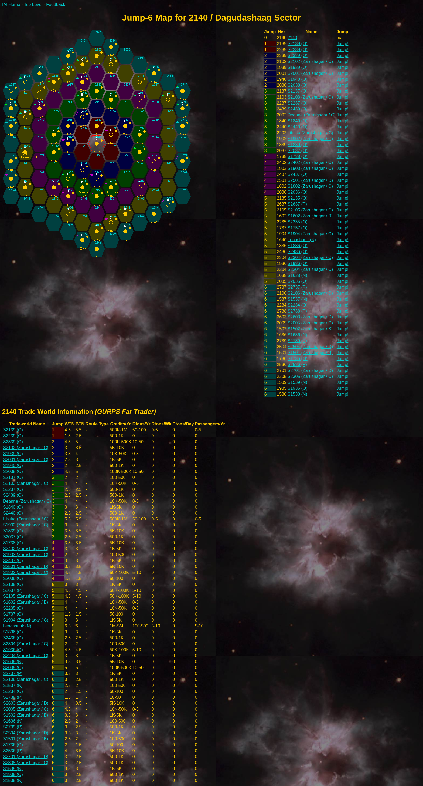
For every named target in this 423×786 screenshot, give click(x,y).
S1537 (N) (297, 299)
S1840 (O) (298, 121)
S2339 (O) (298, 55)
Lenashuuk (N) (302, 239)
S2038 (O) (298, 85)
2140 (292, 37)
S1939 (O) (298, 67)
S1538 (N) (297, 394)
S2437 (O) (298, 174)
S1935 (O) (298, 388)
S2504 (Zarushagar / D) (310, 346)
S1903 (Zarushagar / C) (310, 168)
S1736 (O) (298, 358)
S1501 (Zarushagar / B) (310, 352)
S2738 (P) (297, 311)
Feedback (55, 4)
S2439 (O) (298, 109)
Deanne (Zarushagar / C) (312, 115)
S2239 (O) (298, 49)
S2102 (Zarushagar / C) (310, 61)
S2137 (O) (298, 91)
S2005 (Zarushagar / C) (310, 323)
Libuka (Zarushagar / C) (310, 132)
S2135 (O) (298, 198)
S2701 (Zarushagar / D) (310, 370)
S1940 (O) (298, 79)
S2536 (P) (297, 364)
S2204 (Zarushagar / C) (310, 269)
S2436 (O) (298, 251)
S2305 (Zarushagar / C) (310, 376)
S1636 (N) (297, 334)
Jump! (343, 43)
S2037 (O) (298, 150)
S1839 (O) (298, 144)
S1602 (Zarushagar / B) (310, 216)
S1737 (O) (298, 228)
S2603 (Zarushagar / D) (310, 317)
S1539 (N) (297, 382)
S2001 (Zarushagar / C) (310, 73)
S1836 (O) (298, 245)
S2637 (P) (297, 204)
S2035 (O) (298, 281)
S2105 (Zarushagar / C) (310, 210)
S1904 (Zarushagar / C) (310, 233)
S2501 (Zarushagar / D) (310, 180)
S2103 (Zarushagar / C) (310, 97)
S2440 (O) (298, 127)
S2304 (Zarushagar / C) (310, 257)
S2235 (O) (298, 222)
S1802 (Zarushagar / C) (310, 186)
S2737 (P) (297, 287)
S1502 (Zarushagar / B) (310, 329)
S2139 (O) (298, 43)
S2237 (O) (298, 103)
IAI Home (11, 4)
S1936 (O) (298, 263)
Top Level (33, 4)
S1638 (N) (297, 275)
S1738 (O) (298, 156)
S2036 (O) (298, 192)
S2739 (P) (297, 340)
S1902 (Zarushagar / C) (310, 138)
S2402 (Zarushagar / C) (310, 162)
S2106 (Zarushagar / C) (310, 293)
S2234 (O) (298, 305)
